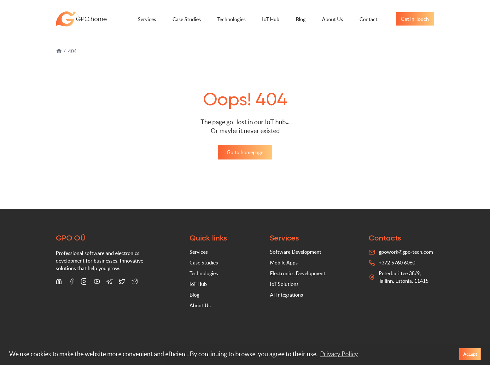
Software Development (295, 251)
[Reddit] (134, 282)
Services (147, 19)
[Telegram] (109, 282)
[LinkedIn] (59, 282)
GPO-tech (81, 18)
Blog (301, 19)
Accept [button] (470, 354)
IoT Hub (270, 19)
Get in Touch (415, 18)
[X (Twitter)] (122, 282)
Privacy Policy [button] (339, 354)
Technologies (231, 19)
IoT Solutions (284, 284)
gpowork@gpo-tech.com (406, 251)
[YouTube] (97, 282)
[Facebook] (71, 282)
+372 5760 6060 (397, 262)
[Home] (59, 52)
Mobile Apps (284, 262)
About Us (332, 19)
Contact (368, 19)
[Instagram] (84, 282)
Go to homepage (245, 152)
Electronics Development (297, 273)
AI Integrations (286, 294)
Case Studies (186, 19)
